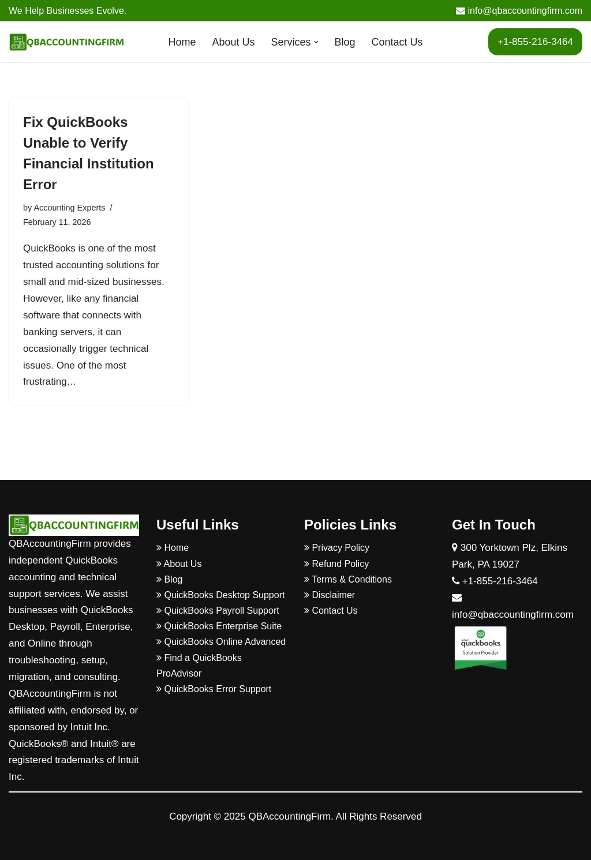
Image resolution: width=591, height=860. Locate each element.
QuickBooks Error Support (213, 689)
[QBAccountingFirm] (66, 42)
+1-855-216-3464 (535, 41)
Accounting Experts (69, 207)
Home (182, 42)
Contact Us (397, 42)
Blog (345, 42)
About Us (233, 42)
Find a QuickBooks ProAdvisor (199, 665)
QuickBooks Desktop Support (220, 595)
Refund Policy (336, 564)
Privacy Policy (336, 548)
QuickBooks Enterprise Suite (219, 626)
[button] (316, 42)
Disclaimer (329, 595)
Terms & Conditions (348, 579)
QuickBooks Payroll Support (217, 610)
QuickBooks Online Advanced (221, 642)
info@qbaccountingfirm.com (519, 11)
